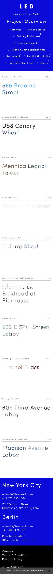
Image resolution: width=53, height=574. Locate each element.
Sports (44, 63)
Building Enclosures (28, 36)
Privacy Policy (12, 559)
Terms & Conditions (16, 555)
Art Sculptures (36, 30)
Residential (13, 56)
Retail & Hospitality (38, 56)
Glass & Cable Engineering (28, 50)
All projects (14, 30)
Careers (7, 551)
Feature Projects (28, 43)
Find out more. (36, 571)
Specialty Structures (21, 63)
